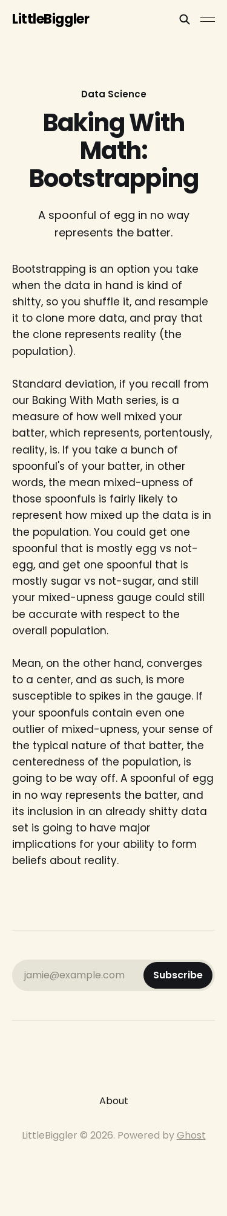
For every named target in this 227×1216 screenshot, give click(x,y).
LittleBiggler (50, 19)
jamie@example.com (118, 975)
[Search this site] (185, 19)
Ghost (191, 1135)
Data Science (113, 94)
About (113, 1101)
